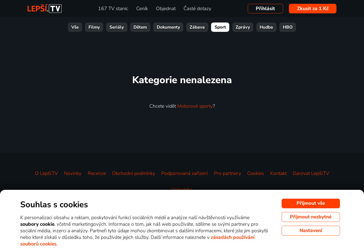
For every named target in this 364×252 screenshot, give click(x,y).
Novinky (72, 173)
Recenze (97, 173)
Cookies (255, 173)
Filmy (94, 27)
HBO (288, 27)
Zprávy (243, 27)
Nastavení (311, 230)
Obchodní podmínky (133, 173)
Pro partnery (227, 173)
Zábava (197, 27)
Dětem (140, 27)
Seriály (116, 27)
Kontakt (278, 173)
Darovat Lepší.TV (311, 173)
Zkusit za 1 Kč (313, 8)
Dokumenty (168, 27)
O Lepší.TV (46, 173)
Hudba (266, 27)
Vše (75, 27)
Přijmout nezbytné (310, 217)
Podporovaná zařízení (184, 173)
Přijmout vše (311, 203)
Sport (220, 27)
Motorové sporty (195, 106)
